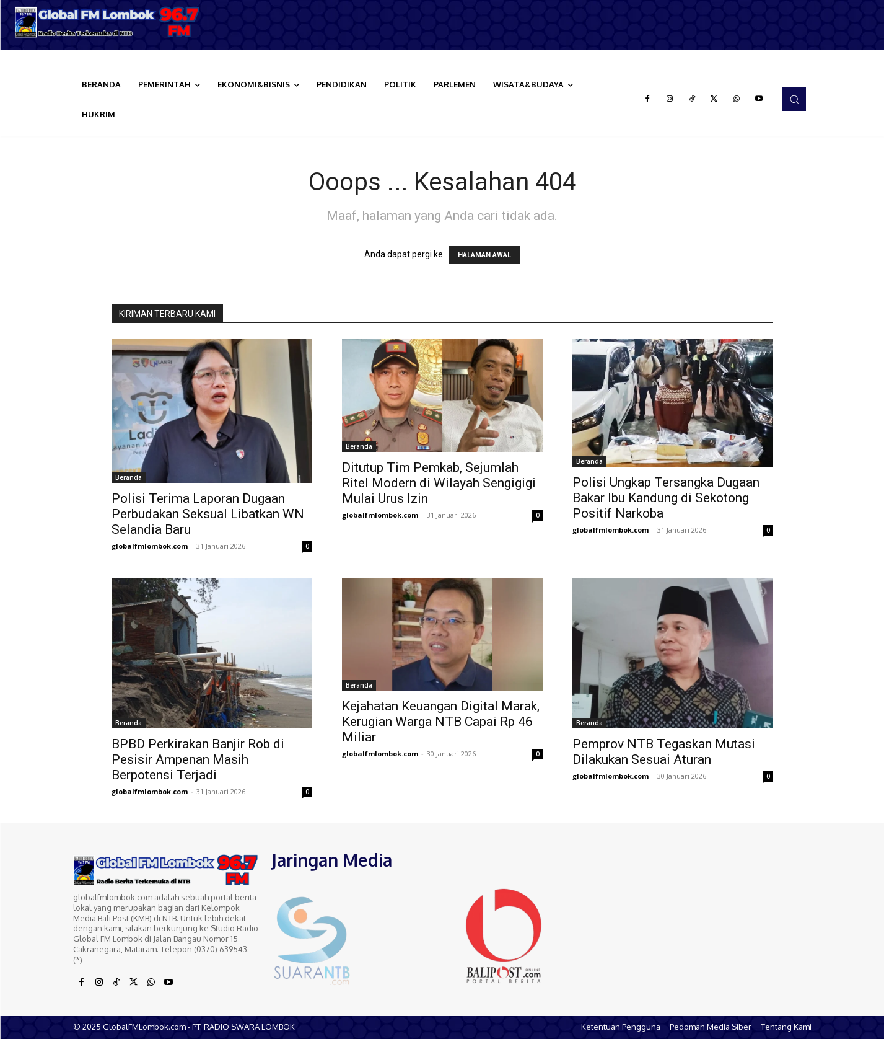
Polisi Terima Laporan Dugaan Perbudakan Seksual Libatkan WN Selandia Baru (208, 514)
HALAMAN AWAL (484, 255)
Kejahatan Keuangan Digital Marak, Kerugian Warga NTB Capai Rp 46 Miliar (441, 722)
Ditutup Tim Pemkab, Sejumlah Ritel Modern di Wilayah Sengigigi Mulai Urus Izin (439, 483)
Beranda (128, 477)
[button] (794, 99)
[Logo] (110, 22)
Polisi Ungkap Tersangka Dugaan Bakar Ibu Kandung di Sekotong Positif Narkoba (665, 498)
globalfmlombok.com (150, 545)
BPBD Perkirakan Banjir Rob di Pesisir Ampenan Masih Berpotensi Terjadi (198, 759)
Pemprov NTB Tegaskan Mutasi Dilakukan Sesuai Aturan (663, 751)
